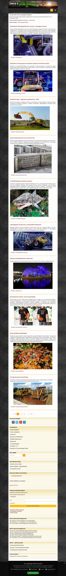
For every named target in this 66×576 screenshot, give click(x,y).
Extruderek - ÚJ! (14, 446)
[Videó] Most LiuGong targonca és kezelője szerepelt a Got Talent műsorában (29, 63)
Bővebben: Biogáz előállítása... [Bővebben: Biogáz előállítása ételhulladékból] (17, 371)
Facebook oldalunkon (35, 302)
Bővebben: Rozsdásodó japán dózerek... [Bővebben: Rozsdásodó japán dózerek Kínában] (19, 406)
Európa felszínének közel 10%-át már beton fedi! (22, 138)
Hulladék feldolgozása (15, 439)
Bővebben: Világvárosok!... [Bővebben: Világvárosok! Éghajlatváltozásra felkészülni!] (16, 290)
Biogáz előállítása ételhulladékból (18, 333)
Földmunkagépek (14, 429)
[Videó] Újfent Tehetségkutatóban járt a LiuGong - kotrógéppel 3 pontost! (28, 26)
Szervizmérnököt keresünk (17, 545)
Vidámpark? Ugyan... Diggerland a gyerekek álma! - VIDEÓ (24, 99)
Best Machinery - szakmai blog (28, 20)
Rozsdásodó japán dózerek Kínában (19, 377)
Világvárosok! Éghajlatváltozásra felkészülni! (21, 258)
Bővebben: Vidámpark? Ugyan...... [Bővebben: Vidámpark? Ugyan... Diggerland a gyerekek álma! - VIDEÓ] (18, 131)
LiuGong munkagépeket (15, 300)
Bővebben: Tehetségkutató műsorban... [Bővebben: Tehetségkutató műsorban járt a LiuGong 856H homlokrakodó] (19, 252)
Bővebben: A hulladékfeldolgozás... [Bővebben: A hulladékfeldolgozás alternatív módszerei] (18, 218)
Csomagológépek (14, 443)
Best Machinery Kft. (16, 476)
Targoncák (12, 434)
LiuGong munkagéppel (31, 230)
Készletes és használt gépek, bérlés (19, 448)
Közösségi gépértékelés (23, 22)
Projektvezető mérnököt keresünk (18, 550)
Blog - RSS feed (14, 485)
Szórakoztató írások (15, 468)
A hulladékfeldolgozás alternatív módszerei (21, 181)
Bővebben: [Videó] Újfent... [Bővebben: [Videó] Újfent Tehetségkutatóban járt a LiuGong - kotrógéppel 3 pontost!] (16, 57)
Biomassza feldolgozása (16, 436)
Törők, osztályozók (15, 432)
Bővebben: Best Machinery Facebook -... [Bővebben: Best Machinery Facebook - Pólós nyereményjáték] (19, 327)
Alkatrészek (13, 441)
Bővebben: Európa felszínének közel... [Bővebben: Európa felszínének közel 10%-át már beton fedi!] (19, 175)
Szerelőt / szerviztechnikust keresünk (19, 547)
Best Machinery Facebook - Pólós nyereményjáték (22, 297)
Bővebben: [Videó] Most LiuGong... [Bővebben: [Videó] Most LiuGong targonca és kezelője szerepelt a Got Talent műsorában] (18, 93)
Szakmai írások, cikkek (15, 464)
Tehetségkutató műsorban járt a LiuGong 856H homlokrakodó (25, 224)
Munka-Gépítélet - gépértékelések (18, 466)
